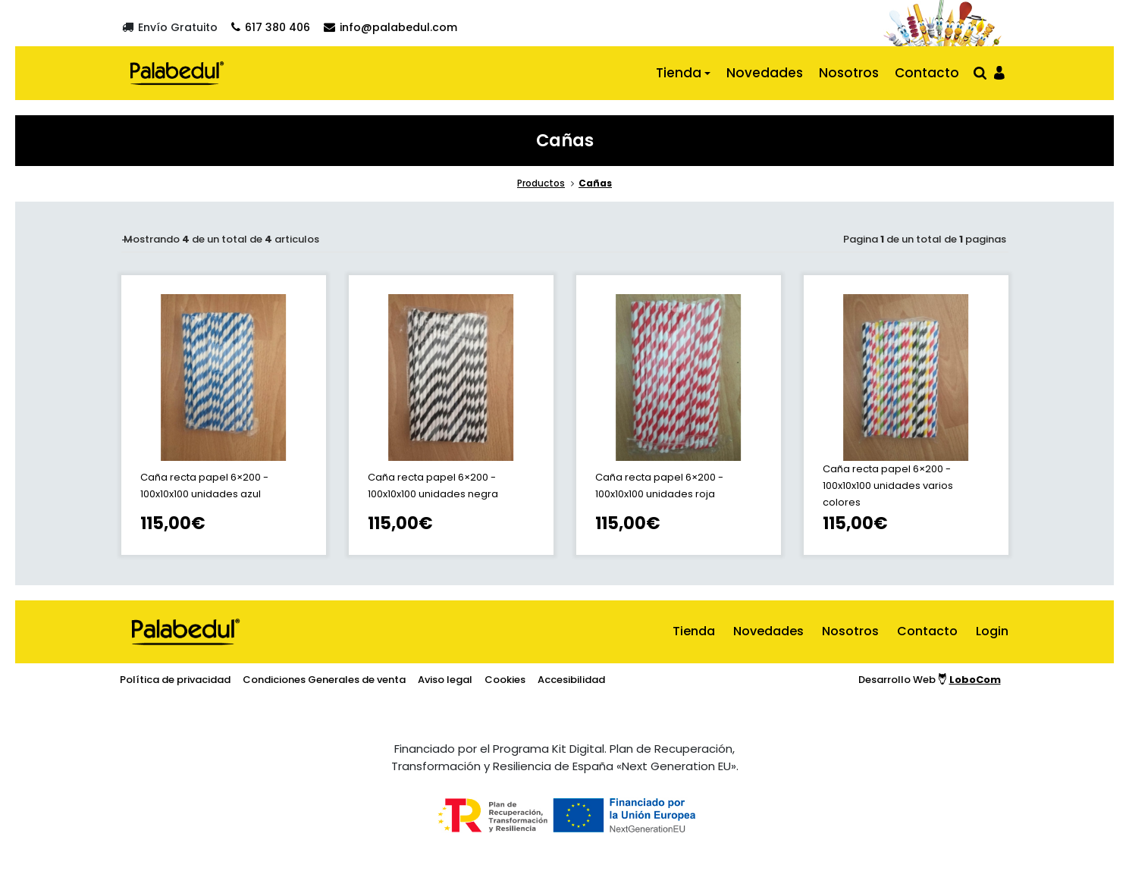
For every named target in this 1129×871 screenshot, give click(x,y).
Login (992, 631)
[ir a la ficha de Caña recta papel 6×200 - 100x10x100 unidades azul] (223, 415)
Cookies (505, 679)
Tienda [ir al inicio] (694, 631)
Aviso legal (445, 679)
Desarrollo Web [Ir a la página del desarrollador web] (929, 679)
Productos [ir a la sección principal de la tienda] (541, 183)
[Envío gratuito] (169, 27)
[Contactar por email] (390, 27)
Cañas (595, 183)
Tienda (678, 73)
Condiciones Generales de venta (324, 679)
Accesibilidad (571, 679)
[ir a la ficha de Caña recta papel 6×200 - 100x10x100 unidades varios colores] (906, 415)
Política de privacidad (175, 679)
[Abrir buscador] (980, 72)
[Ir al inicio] (177, 73)
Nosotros (849, 73)
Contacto (927, 73)
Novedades (764, 73)
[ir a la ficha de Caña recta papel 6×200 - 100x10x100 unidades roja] (678, 415)
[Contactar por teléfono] (270, 27)
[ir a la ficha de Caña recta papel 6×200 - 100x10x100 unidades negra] (451, 415)
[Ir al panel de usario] (999, 71)
